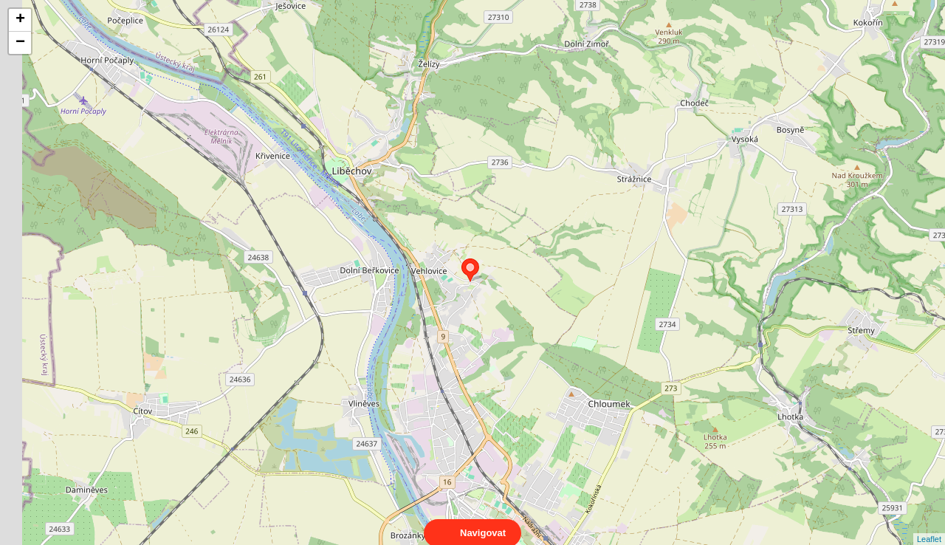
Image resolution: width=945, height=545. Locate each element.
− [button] (20, 43)
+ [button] (20, 20)
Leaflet (929, 525)
